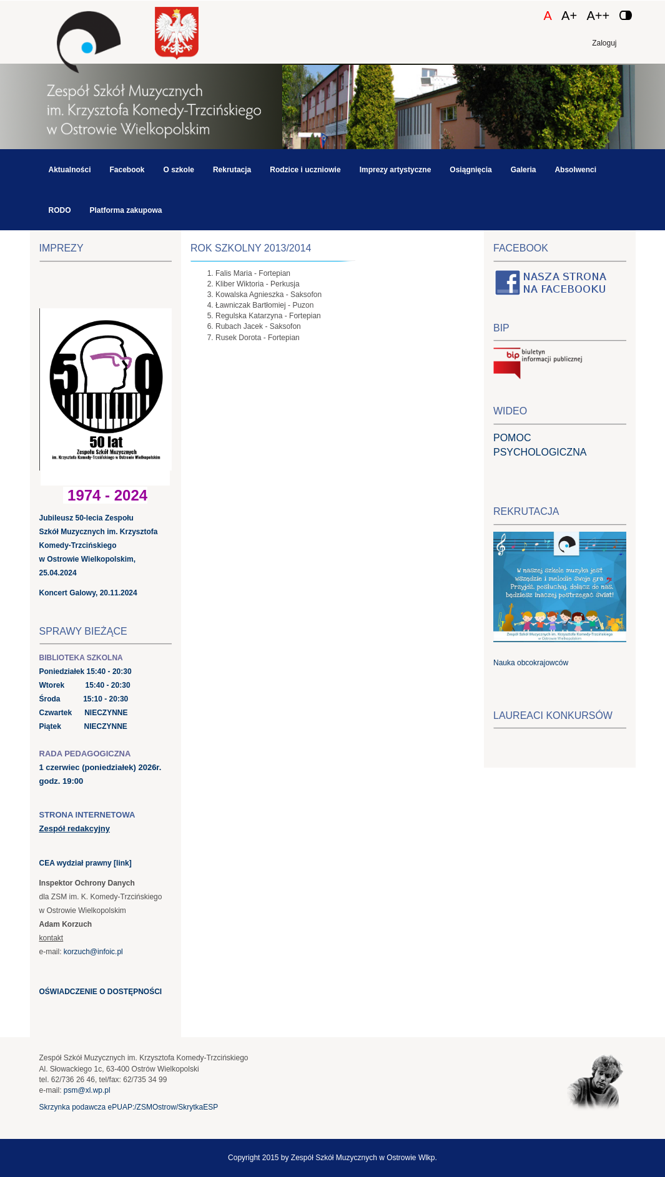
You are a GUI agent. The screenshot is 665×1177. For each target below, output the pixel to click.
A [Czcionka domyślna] (547, 15)
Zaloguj (604, 43)
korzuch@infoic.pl (93, 951)
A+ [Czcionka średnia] (569, 15)
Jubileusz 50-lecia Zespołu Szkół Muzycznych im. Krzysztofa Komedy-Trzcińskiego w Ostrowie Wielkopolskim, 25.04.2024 (98, 545)
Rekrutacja (232, 169)
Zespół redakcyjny (74, 828)
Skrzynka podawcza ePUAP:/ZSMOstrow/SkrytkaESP (129, 1107)
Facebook (127, 169)
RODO (60, 210)
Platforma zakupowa (126, 210)
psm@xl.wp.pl (87, 1090)
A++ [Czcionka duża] (597, 15)
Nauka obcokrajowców (530, 662)
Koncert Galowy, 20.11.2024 (88, 592)
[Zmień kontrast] (626, 15)
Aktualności (70, 169)
